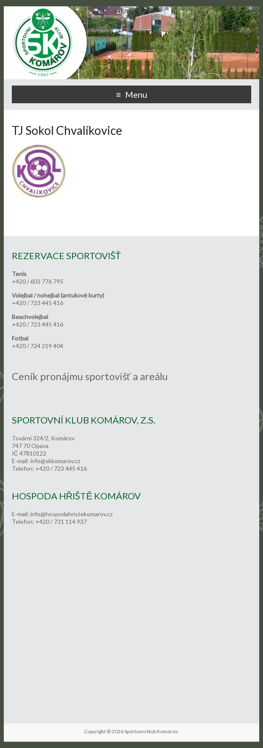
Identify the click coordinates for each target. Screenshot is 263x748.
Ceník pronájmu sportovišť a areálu (90, 376)
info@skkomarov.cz (55, 460)
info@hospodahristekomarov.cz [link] (71, 513)
